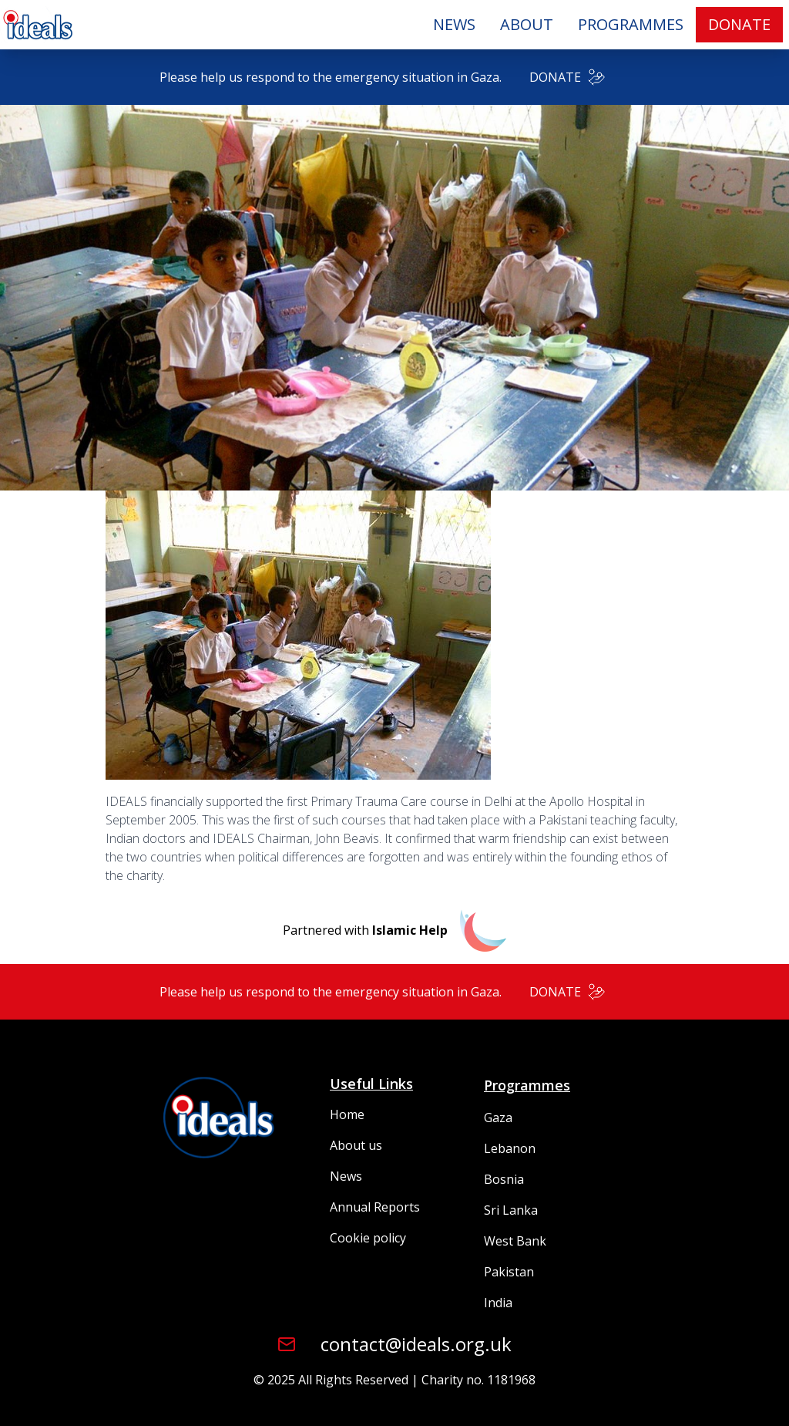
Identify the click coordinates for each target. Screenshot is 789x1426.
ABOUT (526, 24)
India (498, 1302)
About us (356, 1145)
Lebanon (510, 1148)
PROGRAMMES (630, 24)
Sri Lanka (511, 1210)
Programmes (527, 1085)
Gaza (498, 1117)
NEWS (454, 24)
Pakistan (509, 1271)
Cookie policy (368, 1237)
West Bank (515, 1240)
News (346, 1176)
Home (347, 1114)
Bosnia (504, 1179)
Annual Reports (375, 1206)
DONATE (739, 24)
